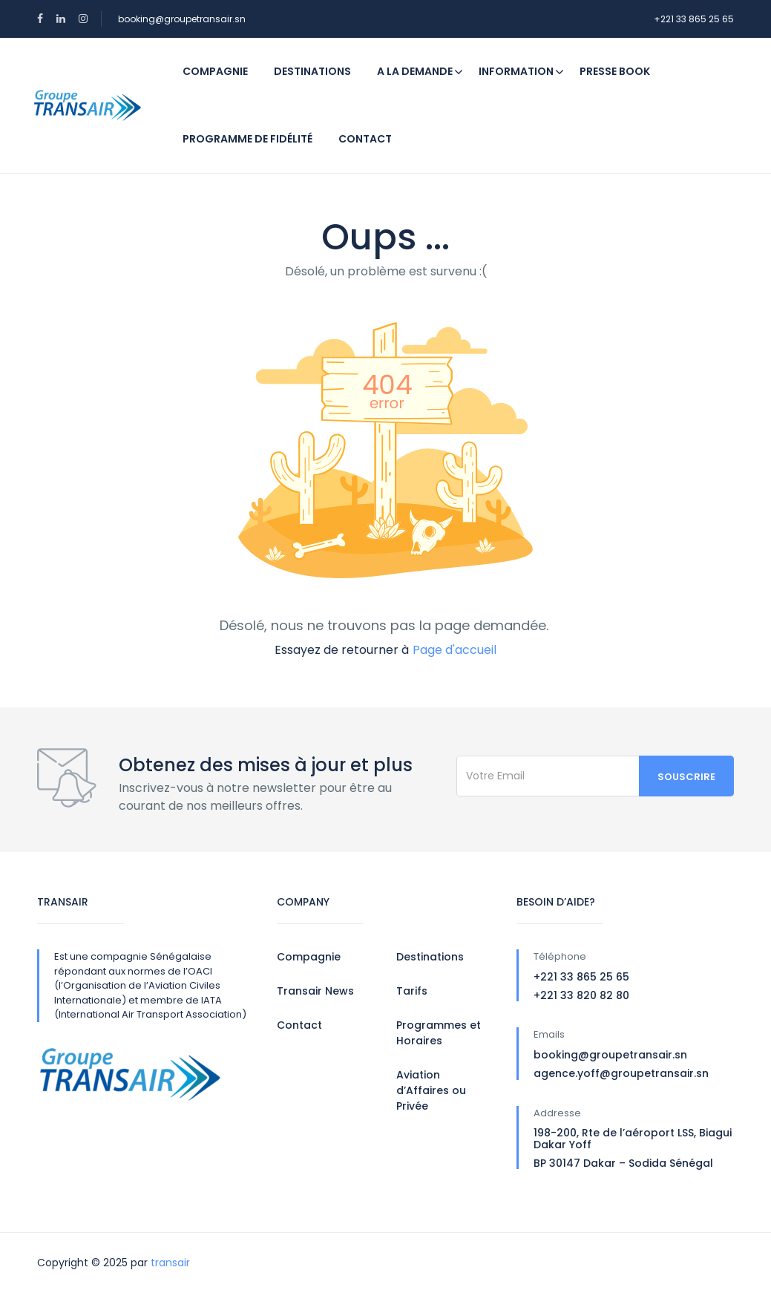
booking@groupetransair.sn (182, 19)
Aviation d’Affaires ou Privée (431, 1090)
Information (521, 71)
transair (170, 1262)
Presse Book (615, 71)
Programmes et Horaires (438, 1033)
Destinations (312, 71)
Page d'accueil (454, 649)
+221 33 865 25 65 (694, 19)
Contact (365, 138)
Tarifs (411, 990)
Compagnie (215, 71)
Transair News (315, 990)
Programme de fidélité (247, 138)
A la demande (415, 71)
